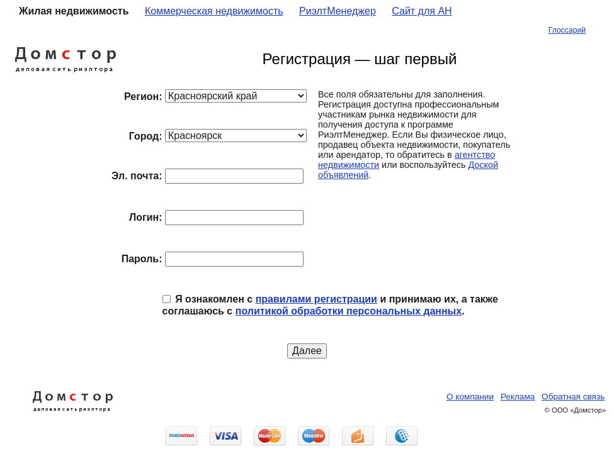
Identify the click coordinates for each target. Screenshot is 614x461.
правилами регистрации (316, 299)
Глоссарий (567, 30)
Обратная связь (573, 396)
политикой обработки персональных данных (349, 311)
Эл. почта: (136, 175)
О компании (470, 396)
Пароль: (142, 258)
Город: (145, 136)
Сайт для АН (422, 11)
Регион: (143, 96)
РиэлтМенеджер (337, 11)
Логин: (145, 217)
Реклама (518, 396)
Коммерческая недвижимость (214, 11)
